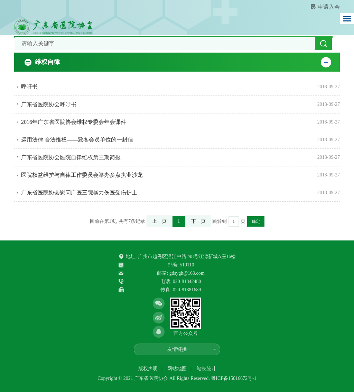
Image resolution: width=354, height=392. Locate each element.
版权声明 (148, 368)
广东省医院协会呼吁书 (48, 104)
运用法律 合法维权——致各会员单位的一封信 (77, 140)
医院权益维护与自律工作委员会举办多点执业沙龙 (82, 175)
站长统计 (206, 368)
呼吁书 (29, 87)
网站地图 (177, 368)
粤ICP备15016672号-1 (233, 378)
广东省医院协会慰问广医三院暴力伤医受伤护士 (79, 192)
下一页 (198, 221)
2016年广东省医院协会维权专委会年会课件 (73, 122)
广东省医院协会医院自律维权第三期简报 (71, 157)
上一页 (159, 221)
